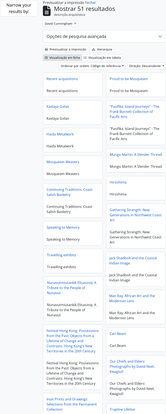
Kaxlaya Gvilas (58, 106)
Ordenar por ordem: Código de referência (91, 66)
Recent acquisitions (62, 78)
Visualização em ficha (62, 58)
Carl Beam (118, 330)
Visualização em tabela (102, 58)
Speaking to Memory (63, 226)
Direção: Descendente (145, 66)
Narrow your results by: (18, 8)
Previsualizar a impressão (65, 49)
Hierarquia (102, 49)
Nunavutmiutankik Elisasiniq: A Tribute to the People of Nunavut (79, 285)
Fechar (90, 2)
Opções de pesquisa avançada (76, 36)
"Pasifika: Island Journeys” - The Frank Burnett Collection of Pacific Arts (134, 111)
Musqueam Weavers (63, 162)
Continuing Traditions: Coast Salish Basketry (69, 192)
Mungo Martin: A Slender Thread (136, 153)
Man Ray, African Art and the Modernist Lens (124, 295)
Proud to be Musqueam (129, 78)
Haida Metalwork (60, 134)
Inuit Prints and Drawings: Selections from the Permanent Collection (72, 399)
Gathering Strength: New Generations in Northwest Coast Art (136, 213)
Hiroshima (118, 181)
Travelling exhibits (68, 252)
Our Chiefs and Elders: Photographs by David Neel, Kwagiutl (132, 362)
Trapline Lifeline (122, 404)
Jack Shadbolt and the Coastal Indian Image (125, 259)
